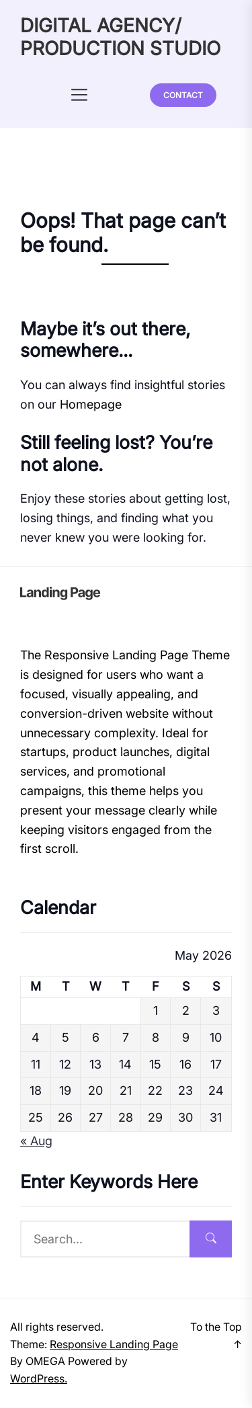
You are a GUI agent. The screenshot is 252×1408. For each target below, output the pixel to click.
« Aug (36, 1141)
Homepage (91, 404)
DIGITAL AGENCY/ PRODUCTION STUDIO (120, 37)
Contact (183, 95)
